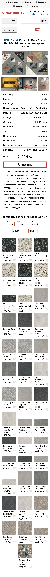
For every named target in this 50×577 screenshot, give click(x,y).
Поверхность (15, 228)
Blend (14, 40)
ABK (44, 99)
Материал (18, 221)
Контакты (32, 6)
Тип (7, 221)
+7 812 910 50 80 (39, 11)
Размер (30, 228)
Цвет (33, 221)
